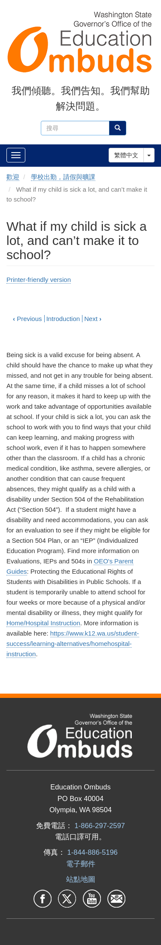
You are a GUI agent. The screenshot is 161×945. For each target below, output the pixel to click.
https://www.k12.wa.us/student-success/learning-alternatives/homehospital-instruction (72, 644)
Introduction (63, 318)
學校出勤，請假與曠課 (63, 176)
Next (92, 318)
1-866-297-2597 (100, 825)
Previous (27, 318)
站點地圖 (80, 879)
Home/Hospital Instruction (43, 623)
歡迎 (12, 176)
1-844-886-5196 (92, 852)
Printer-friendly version (38, 279)
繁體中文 (126, 155)
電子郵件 (80, 864)
